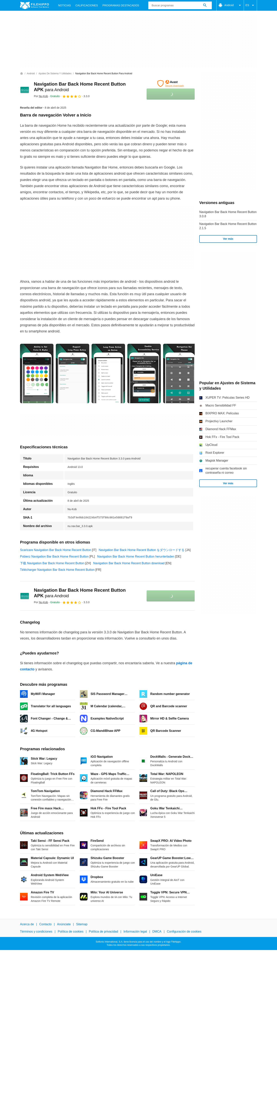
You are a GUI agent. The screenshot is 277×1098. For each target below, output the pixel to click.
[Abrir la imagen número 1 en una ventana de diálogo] (72, 373)
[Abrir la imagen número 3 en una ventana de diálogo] (144, 373)
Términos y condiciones (36, 931)
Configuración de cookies (184, 931)
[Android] (31, 73)
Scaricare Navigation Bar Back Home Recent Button (55, 550)
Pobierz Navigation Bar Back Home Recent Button (54, 556)
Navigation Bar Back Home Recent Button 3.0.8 (228, 214)
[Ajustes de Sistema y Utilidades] (55, 73)
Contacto (45, 924)
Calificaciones (86, 5)
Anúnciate (64, 924)
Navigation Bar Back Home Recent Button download (129, 563)
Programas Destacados (121, 5)
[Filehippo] (34, 5)
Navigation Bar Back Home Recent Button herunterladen (135, 556)
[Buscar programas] (205, 5)
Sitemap (82, 924)
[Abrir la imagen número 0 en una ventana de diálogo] (36, 373)
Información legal (135, 931)
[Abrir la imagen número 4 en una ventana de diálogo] (180, 373)
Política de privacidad (103, 931)
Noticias (64, 5)
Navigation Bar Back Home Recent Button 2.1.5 (228, 226)
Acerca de (27, 924)
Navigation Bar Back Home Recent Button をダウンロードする (141, 550)
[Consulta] (180, 5)
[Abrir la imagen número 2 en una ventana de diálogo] (108, 373)
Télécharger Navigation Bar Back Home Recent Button (57, 569)
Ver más (228, 238)
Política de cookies (70, 931)
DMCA (156, 931)
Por (41, 96)
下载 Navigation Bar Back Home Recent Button (52, 563)
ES (250, 5)
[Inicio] (21, 73)
